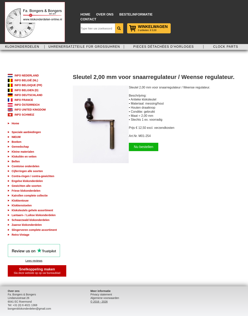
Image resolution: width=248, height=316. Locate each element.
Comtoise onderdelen (25, 166)
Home (85, 14)
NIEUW (16, 137)
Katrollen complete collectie (30, 195)
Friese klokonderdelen (26, 190)
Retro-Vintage (20, 234)
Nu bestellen (143, 147)
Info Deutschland (28, 95)
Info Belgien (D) (26, 90)
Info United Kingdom (30, 109)
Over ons (105, 14)
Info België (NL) (26, 80)
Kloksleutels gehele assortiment (32, 210)
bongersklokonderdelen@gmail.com (29, 308)
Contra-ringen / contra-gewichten (33, 176)
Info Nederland (27, 75)
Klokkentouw (20, 200)
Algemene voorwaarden (104, 298)
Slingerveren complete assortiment (34, 229)
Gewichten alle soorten (26, 185)
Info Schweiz (24, 114)
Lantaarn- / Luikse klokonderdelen (34, 215)
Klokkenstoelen (22, 205)
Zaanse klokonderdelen (27, 224)
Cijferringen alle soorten (27, 171)
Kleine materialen (23, 151)
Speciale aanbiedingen (26, 132)
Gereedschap (20, 146)
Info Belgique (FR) (28, 85)
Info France (24, 99)
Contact (88, 19)
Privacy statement (101, 294)
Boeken (17, 141)
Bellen (16, 161)
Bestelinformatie (136, 14)
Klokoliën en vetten (24, 156)
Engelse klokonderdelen (27, 181)
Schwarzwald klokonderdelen (30, 220)
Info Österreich (27, 104)
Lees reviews (33, 260)
